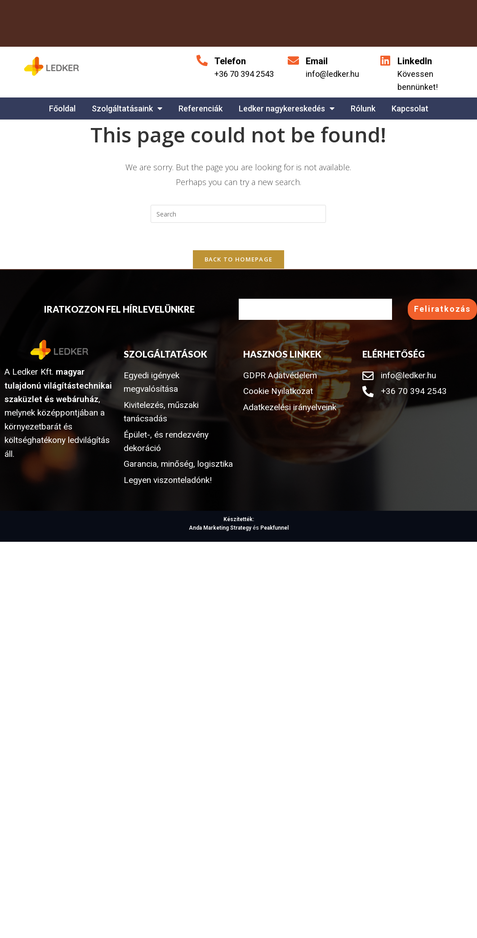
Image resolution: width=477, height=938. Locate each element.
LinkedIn (414, 61)
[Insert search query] (238, 214)
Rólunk (363, 108)
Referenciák (200, 108)
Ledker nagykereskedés (286, 108)
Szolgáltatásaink (127, 108)
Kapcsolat (410, 108)
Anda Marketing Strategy (220, 528)
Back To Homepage (239, 259)
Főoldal (62, 108)
